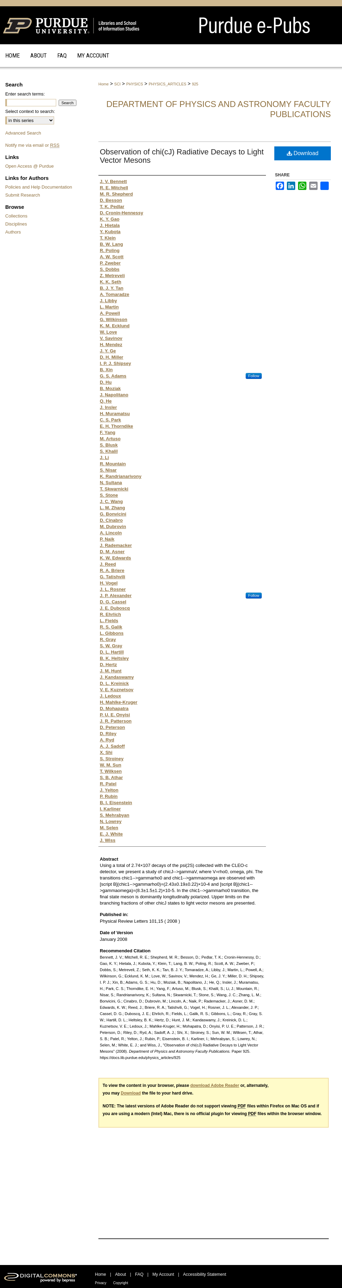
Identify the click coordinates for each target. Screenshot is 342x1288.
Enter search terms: (25, 94)
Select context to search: (30, 111)
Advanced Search (23, 133)
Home (103, 84)
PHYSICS (134, 84)
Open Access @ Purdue (29, 166)
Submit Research (22, 195)
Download (303, 153)
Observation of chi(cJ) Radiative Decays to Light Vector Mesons (182, 156)
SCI (117, 84)
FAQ (139, 1274)
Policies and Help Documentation (38, 187)
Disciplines (16, 224)
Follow (253, 376)
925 (195, 84)
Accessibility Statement (204, 1274)
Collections (16, 216)
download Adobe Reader (214, 1085)
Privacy (100, 1283)
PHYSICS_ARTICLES (167, 84)
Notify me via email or (32, 145)
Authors (13, 232)
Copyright (120, 1283)
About (120, 1274)
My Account (163, 1274)
